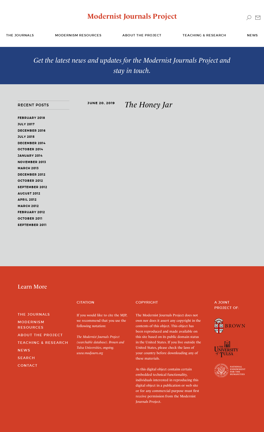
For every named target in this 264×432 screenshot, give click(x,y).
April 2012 (27, 200)
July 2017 (26, 124)
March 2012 (28, 206)
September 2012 (32, 187)
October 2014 (30, 149)
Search (26, 358)
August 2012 (29, 193)
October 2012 (30, 181)
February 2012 (31, 212)
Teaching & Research (204, 35)
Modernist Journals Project (132, 16)
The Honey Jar (149, 104)
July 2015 (26, 137)
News (252, 35)
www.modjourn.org (90, 353)
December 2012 (31, 175)
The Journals (34, 314)
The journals (20, 35)
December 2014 (31, 143)
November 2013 (32, 162)
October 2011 (30, 219)
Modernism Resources (78, 35)
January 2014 (30, 156)
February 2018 (31, 118)
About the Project (141, 35)
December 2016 (32, 131)
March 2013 (28, 168)
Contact (28, 365)
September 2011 (32, 225)
